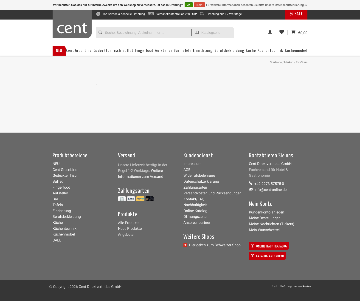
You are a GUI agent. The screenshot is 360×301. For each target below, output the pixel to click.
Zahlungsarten (195, 187)
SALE (57, 240)
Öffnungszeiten (195, 216)
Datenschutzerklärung (201, 181)
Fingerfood (144, 52)
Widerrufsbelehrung (199, 175)
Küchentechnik (270, 52)
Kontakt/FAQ (193, 199)
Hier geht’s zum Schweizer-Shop (212, 245)
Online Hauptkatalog (269, 246)
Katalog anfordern (267, 256)
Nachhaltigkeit (195, 205)
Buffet (128, 52)
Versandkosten (302, 286)
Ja (188, 5)
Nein (199, 5)
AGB (187, 170)
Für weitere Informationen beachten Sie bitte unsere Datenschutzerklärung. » (256, 5)
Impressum (192, 164)
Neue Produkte (130, 228)
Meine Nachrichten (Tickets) (271, 224)
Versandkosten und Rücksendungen (212, 193)
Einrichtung (203, 52)
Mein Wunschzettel (264, 230)
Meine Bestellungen (265, 218)
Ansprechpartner (196, 222)
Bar (176, 52)
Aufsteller (163, 52)
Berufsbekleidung (229, 52)
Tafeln (186, 52)
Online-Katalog (195, 211)
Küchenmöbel (296, 52)
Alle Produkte (128, 223)
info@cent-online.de (268, 189)
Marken (288, 62)
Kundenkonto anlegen (266, 212)
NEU (59, 50)
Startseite (276, 62)
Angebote (125, 234)
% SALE (296, 14)
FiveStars (301, 62)
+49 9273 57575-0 (266, 184)
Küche (251, 52)
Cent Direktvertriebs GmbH (270, 164)
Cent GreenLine (79, 50)
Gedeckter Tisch (107, 52)
